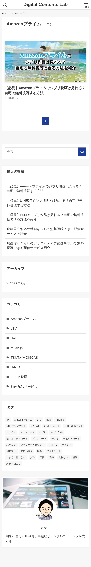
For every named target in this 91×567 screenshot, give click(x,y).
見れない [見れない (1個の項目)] (63, 457)
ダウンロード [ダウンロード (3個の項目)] (39, 438)
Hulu (14, 338)
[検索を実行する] (82, 151)
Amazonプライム (23, 319)
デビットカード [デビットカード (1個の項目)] (71, 438)
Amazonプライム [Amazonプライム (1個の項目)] (23, 419)
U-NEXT (17, 367)
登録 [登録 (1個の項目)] (51, 457)
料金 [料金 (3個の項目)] (39, 451)
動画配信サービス (24, 387)
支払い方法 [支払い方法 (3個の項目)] (26, 451)
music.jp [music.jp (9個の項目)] (60, 419)
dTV (14, 328)
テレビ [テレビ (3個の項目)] (54, 438)
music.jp (17, 348)
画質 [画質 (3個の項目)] (42, 457)
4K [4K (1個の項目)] (7, 419)
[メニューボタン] (86, 4)
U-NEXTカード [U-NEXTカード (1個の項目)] (52, 426)
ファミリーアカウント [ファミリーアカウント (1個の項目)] (32, 445)
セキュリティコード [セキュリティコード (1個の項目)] (17, 438)
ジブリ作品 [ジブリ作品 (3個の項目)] (57, 432)
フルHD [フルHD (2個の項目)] (53, 445)
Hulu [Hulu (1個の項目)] (48, 419)
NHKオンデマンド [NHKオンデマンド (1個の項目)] (16, 426)
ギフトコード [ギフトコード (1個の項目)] (27, 432)
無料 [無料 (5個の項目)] (32, 457)
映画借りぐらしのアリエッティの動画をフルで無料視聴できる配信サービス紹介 (45, 245)
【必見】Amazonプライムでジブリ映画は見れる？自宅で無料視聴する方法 (44, 189)
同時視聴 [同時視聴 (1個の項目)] (11, 451)
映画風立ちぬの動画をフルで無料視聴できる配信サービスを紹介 (45, 231)
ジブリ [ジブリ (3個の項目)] (42, 432)
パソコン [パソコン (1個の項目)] (11, 445)
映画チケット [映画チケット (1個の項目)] (54, 451)
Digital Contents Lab (45, 4)
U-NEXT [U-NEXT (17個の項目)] (35, 426)
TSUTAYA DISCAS (24, 357)
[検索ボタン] (4, 4)
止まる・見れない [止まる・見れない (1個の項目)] (15, 457)
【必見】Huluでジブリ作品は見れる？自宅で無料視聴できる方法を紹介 (45, 217)
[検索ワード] (45, 151)
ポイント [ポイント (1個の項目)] (67, 445)
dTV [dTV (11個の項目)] (39, 419)
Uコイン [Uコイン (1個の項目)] (10, 432)
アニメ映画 (19, 377)
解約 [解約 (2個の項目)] (75, 457)
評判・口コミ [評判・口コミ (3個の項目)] (13, 463)
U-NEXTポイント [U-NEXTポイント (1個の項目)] (74, 426)
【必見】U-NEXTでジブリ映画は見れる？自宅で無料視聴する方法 (45, 203)
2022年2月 (18, 283)
